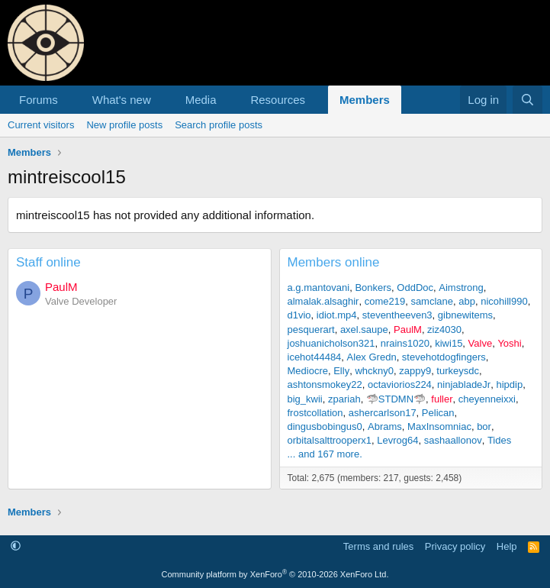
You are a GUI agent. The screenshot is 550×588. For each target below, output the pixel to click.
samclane (431, 301)
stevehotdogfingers (444, 357)
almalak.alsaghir (323, 301)
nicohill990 (504, 301)
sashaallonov (453, 440)
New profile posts (124, 125)
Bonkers (373, 287)
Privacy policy (455, 546)
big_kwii (305, 399)
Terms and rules (378, 546)
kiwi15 (448, 343)
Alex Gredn (372, 357)
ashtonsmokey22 (325, 384)
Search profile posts (218, 125)
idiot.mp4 (337, 315)
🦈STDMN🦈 (396, 399)
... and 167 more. (325, 454)
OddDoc (415, 287)
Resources (277, 99)
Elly (341, 370)
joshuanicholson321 (331, 343)
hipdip (509, 384)
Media (201, 99)
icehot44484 (315, 357)
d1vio (299, 315)
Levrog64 (397, 440)
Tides (499, 440)
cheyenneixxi (487, 399)
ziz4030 (444, 329)
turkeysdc (457, 370)
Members (364, 99)
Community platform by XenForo (275, 574)
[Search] (527, 100)
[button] (70, 100)
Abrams (385, 426)
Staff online (48, 262)
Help (507, 546)
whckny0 (374, 370)
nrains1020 (405, 343)
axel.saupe (364, 329)
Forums (38, 99)
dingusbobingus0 (325, 426)
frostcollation (315, 412)
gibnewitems (465, 315)
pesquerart (311, 329)
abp (466, 301)
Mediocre (308, 370)
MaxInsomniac (439, 426)
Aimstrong (461, 287)
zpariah (344, 399)
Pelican (438, 412)
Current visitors (41, 125)
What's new (121, 99)
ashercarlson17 (383, 412)
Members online (334, 262)
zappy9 (415, 370)
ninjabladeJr (463, 384)
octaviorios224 (400, 384)
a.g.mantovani (319, 287)
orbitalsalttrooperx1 (330, 440)
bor (484, 426)
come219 (385, 301)
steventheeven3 (397, 315)
